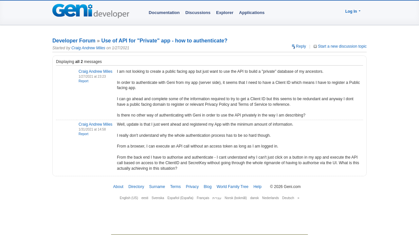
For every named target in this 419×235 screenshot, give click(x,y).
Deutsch (288, 198)
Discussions (197, 12)
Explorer (224, 12)
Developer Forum (74, 40)
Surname (157, 186)
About (118, 186)
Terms (175, 186)
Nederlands (270, 198)
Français (203, 198)
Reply (299, 46)
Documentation (164, 12)
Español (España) (180, 198)
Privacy (192, 186)
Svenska (158, 198)
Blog (207, 186)
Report (83, 81)
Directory (136, 186)
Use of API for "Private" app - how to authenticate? (164, 40)
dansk (254, 198)
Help (257, 186)
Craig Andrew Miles (88, 48)
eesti (144, 198)
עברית (216, 198)
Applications (251, 12)
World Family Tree (232, 186)
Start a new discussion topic (340, 46)
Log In (351, 11)
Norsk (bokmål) (236, 198)
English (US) (129, 198)
